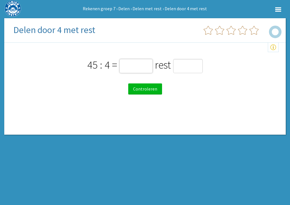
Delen (124, 8)
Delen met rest (147, 8)
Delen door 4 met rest (186, 8)
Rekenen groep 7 (99, 8)
